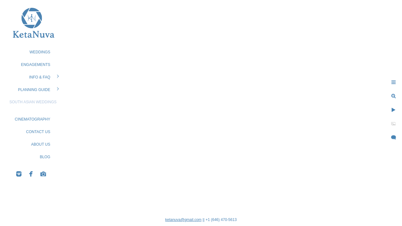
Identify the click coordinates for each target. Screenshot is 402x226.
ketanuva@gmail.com (183, 220)
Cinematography (32, 119)
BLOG (45, 157)
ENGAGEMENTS (35, 64)
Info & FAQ (39, 77)
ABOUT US (40, 144)
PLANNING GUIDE (34, 90)
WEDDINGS (40, 52)
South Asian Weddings (33, 102)
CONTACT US (38, 132)
